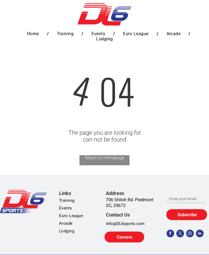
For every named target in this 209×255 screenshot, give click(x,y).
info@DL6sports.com (125, 223)
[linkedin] (200, 234)
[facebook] (170, 234)
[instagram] (190, 234)
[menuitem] (34, 33)
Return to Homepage (104, 157)
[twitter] (180, 234)
